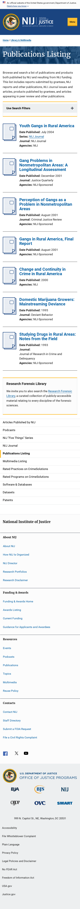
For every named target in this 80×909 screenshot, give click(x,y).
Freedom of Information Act (18, 877)
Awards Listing (12, 610)
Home (6, 40)
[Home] (37, 22)
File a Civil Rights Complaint (20, 737)
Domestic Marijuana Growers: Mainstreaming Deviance (46, 301)
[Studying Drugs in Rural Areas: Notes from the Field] (9, 348)
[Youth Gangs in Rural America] (9, 140)
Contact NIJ (10, 712)
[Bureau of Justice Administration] (15, 792)
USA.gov (7, 886)
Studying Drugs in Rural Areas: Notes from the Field (47, 336)
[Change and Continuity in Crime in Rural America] (9, 283)
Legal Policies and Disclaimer (19, 861)
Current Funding (12, 618)
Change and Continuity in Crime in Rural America (42, 271)
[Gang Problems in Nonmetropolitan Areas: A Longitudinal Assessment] (9, 174)
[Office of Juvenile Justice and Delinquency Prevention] (15, 806)
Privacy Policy (10, 852)
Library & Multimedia (21, 40)
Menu (72, 22)
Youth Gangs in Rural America (46, 125)
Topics (7, 673)
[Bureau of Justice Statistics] (40, 794)
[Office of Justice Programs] (11, 21)
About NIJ (9, 546)
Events (7, 648)
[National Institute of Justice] (64, 792)
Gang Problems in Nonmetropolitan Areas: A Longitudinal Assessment (43, 165)
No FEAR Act (9, 869)
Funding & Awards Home (18, 601)
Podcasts (8, 656)
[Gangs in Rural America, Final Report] (9, 253)
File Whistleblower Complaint (19, 836)
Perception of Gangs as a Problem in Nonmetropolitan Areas (45, 204)
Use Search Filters (18, 108)
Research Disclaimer (15, 580)
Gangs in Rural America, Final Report (46, 241)
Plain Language (10, 844)
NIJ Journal (36, 136)
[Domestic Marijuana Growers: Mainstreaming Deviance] (9, 313)
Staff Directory (12, 720)
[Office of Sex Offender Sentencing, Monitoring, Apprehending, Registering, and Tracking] (64, 805)
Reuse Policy (10, 690)
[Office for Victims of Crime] (40, 805)
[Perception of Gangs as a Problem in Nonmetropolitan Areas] (9, 214)
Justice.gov (8, 894)
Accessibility (9, 827)
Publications (10, 665)
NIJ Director (10, 563)
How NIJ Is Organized (16, 554)
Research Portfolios (15, 571)
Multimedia (10, 682)
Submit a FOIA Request (17, 729)
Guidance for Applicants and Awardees (26, 627)
